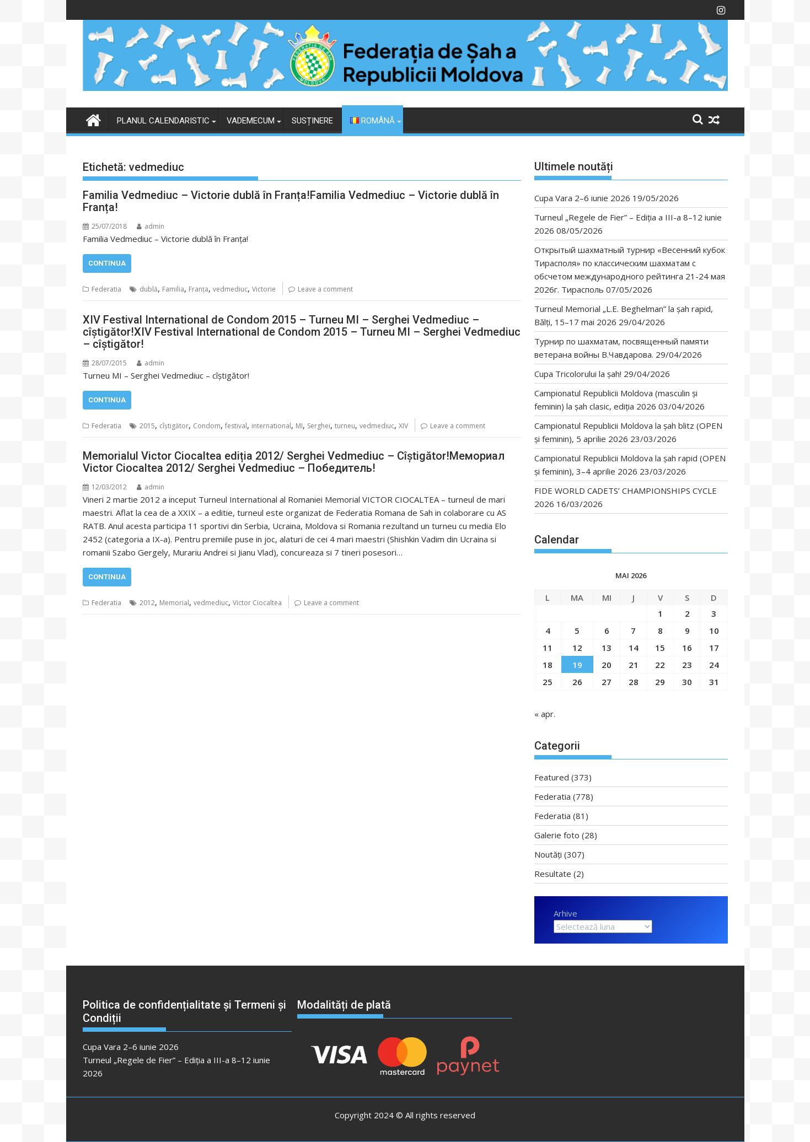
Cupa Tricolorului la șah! (577, 373)
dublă (149, 289)
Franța (198, 289)
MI (299, 425)
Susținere (312, 121)
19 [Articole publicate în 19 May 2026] (577, 664)
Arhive (565, 913)
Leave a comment (325, 289)
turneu (345, 425)
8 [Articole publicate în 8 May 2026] (660, 630)
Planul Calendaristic (163, 121)
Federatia (106, 289)
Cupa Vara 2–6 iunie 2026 (582, 197)
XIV (403, 425)
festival (236, 425)
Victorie (264, 289)
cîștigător (174, 425)
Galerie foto (557, 835)
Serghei (318, 425)
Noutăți (548, 854)
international (271, 425)
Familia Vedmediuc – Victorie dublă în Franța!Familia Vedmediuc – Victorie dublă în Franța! (291, 201)
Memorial (174, 602)
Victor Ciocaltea (257, 602)
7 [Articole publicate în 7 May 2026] (633, 630)
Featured (551, 777)
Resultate (552, 873)
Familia (173, 289)
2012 (147, 602)
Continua (107, 263)
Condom (207, 425)
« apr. (544, 713)
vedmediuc (230, 289)
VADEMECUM (251, 121)
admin (150, 226)
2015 (147, 425)
